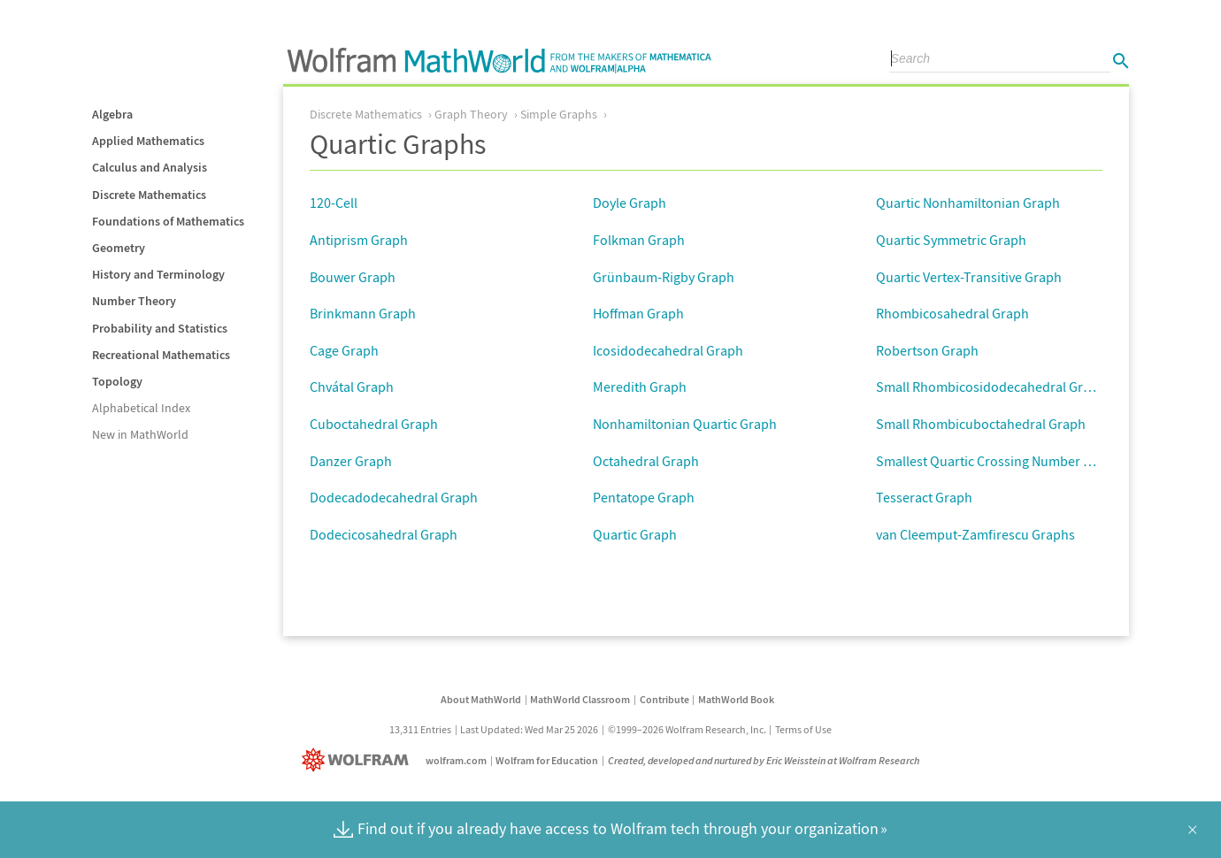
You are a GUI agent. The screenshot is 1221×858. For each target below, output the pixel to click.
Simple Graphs (558, 114)
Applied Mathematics (148, 141)
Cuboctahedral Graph (374, 424)
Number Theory (134, 301)
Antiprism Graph (359, 240)
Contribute (664, 699)
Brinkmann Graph (363, 313)
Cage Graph (344, 350)
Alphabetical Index (141, 408)
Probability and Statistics (159, 328)
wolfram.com (456, 760)
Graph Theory (471, 114)
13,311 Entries (420, 729)
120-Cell (333, 202)
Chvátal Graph (352, 386)
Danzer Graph (351, 461)
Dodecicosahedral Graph (383, 534)
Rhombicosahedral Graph (952, 313)
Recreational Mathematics (161, 355)
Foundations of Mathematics (168, 221)
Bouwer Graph (352, 277)
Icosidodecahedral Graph (668, 350)
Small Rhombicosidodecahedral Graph (991, 386)
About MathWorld (481, 699)
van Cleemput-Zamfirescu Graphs (975, 534)
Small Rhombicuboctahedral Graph (981, 424)
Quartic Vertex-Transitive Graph (969, 277)
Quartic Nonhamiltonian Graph (968, 202)
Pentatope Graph (644, 497)
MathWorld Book (736, 699)
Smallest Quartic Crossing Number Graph (998, 461)
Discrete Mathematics (149, 195)
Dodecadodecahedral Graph (394, 497)
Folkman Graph (639, 240)
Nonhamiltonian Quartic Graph (685, 424)
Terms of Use (803, 729)
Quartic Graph (635, 534)
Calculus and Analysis (149, 167)
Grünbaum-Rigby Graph (663, 277)
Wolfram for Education (546, 760)
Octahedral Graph (646, 461)
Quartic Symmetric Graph (951, 240)
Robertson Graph (927, 350)
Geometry (118, 248)
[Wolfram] (359, 760)
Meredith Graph (640, 386)
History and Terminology (158, 274)
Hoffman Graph (638, 313)
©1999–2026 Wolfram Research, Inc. (687, 729)
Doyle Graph (629, 202)
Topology (117, 381)
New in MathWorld (140, 434)
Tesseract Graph (924, 497)
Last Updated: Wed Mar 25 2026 (529, 729)
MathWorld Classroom (580, 699)
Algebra (112, 114)
